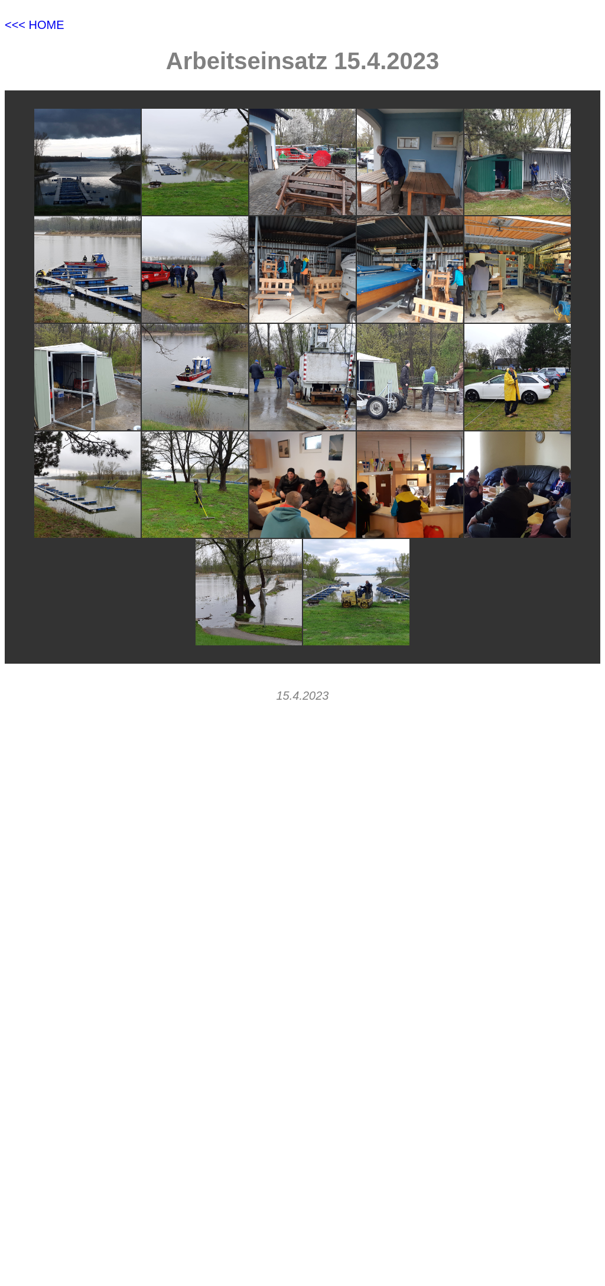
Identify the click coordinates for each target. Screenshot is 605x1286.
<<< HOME (34, 24)
